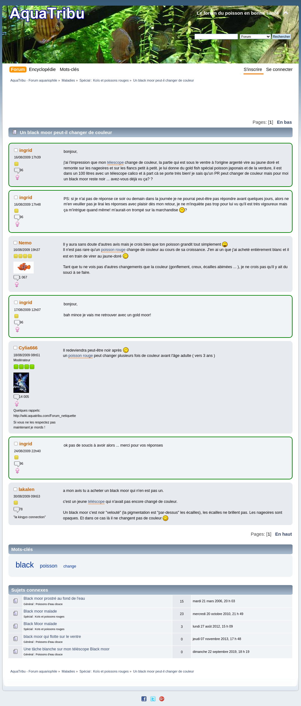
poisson (48, 565)
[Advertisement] (122, 101)
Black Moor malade (40, 624)
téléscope (96, 501)
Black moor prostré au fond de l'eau (54, 598)
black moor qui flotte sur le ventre (52, 636)
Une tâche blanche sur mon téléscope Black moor (67, 649)
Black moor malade (40, 611)
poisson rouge (113, 250)
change (69, 566)
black (25, 564)
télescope (115, 162)
